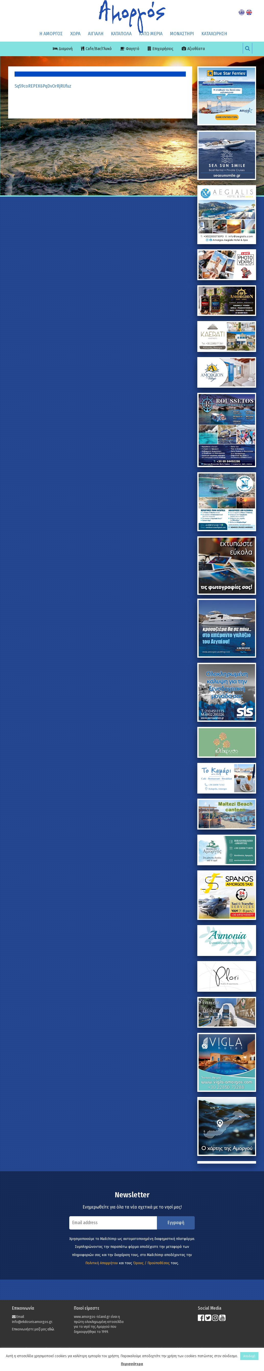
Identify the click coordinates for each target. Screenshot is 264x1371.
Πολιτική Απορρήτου (101, 1263)
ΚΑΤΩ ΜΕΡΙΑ (151, 34)
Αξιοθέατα (196, 48)
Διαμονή (66, 48)
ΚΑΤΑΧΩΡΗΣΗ (214, 34)
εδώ (51, 1329)
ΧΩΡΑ (75, 34)
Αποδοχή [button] (249, 1356)
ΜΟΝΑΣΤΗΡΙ (182, 34)
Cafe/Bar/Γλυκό (99, 48)
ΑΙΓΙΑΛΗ (96, 34)
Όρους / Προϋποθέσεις (151, 1263)
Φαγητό (132, 48)
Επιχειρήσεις (163, 48)
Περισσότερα (132, 1364)
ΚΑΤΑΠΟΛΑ (121, 34)
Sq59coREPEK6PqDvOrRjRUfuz (43, 86)
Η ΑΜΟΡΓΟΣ (51, 34)
